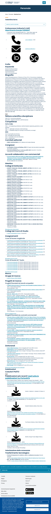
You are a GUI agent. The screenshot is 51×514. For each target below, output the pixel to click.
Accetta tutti (37, 509)
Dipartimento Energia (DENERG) (17, 30)
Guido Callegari (14, 458)
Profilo (7, 64)
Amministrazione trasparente (8, 489)
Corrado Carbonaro (15, 460)
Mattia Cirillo (21, 460)
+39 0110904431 (28, 39)
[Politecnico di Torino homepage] (12, 2)
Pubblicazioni (10, 369)
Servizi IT (28, 481)
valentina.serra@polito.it (30, 48)
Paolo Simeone (42, 458)
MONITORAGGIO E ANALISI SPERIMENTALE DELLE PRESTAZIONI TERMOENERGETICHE (26, 334)
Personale (11, 14)
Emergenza (4, 481)
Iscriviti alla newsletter (31, 485)
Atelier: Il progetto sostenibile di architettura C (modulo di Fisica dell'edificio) (23, 254)
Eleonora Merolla (28, 458)
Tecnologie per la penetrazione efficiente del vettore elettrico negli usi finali (24, 289)
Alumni (27, 483)
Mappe (2, 478)
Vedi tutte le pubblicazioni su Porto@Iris (22, 377)
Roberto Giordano (35, 460)
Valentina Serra (35, 458)
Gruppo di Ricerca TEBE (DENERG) (14, 278)
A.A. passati (11, 258)
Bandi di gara (28, 478)
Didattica (9, 163)
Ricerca (8, 273)
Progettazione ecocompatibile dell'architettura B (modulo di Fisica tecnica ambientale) (25, 240)
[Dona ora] (25, 470)
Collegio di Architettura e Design (14, 233)
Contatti (3, 476)
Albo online (3, 491)
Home (6, 14)
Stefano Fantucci (21, 458)
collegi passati (12, 229)
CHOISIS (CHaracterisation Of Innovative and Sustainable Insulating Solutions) (24, 285)
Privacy (3, 483)
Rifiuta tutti (37, 505)
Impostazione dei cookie (37, 501)
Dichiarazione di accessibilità (8, 495)
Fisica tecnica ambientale (12, 262)
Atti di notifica (4, 493)
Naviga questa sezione (25, 24)
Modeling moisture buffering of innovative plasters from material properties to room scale (26, 398)
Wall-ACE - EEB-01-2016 (12, 294)
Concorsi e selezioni (30, 476)
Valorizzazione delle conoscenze (17, 450)
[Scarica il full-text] (16, 391)
